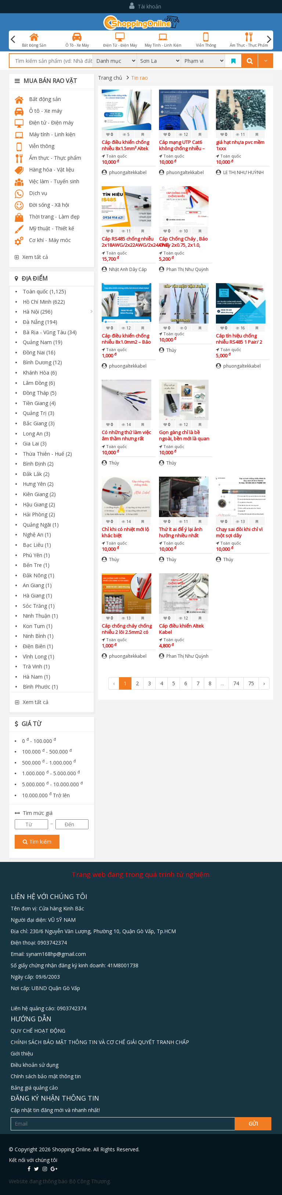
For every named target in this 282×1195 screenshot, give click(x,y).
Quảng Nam (42, 342)
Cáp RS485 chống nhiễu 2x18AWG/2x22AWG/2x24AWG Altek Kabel (135, 242)
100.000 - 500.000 (47, 751)
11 (240, 134)
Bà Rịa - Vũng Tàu (50, 332)
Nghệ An (37, 534)
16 (240, 328)
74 (236, 683)
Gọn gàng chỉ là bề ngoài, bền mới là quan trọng (184, 435)
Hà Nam (36, 676)
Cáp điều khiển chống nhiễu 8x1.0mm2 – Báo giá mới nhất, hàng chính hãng (126, 339)
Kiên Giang (39, 494)
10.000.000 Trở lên (46, 795)
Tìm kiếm (37, 841)
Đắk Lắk (36, 473)
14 (126, 424)
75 (251, 683)
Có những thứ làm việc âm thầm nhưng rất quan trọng (126, 435)
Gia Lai (35, 443)
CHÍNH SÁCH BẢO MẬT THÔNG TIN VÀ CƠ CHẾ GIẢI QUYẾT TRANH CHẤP (100, 1042)
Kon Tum (38, 625)
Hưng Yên (38, 483)
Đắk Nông (38, 575)
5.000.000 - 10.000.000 (52, 784)
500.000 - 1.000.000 (49, 762)
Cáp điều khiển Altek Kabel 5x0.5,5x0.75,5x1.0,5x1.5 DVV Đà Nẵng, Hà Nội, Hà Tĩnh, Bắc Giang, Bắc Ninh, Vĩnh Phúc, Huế (184, 629)
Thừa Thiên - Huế (47, 453)
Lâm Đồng (39, 382)
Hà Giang (37, 595)
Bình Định (38, 463)
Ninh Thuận (40, 615)
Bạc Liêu (37, 544)
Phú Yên (36, 555)
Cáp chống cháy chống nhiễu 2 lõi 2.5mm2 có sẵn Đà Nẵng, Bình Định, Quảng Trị (128, 629)
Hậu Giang (39, 504)
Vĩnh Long (38, 656)
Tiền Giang (39, 403)
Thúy (167, 350)
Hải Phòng (39, 514)
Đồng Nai (39, 352)
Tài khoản (145, 6)
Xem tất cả (31, 256)
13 (240, 521)
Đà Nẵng (40, 321)
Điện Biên (38, 646)
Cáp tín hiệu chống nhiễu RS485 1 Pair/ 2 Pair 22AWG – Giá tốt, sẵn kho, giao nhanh (239, 339)
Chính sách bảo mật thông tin (46, 1076)
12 (183, 134)
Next (269, 39)
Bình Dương (42, 362)
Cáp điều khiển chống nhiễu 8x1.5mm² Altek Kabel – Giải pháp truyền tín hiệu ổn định (126, 145)
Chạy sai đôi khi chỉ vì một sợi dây (239, 532)
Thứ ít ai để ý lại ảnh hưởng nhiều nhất (180, 532)
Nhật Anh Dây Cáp (124, 269)
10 (183, 231)
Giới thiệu (22, 1053)
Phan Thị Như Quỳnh (184, 269)
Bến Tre (36, 565)
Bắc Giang (39, 423)
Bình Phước (40, 686)
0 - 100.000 (39, 740)
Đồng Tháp (40, 392)
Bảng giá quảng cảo (34, 1087)
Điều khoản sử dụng (34, 1064)
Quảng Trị (38, 412)
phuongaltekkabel (124, 172)
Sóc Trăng (39, 605)
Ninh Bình (38, 635)
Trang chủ (110, 77)
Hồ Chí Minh (44, 301)
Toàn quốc (44, 291)
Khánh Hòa (40, 372)
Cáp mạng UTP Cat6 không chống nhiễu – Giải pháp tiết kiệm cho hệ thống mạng (184, 145)
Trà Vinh (36, 666)
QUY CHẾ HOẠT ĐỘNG (38, 1030)
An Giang (37, 585)
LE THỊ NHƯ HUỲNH (240, 172)
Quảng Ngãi (41, 524)
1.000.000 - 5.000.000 (51, 773)
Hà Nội (38, 311)
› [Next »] (264, 683)
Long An (36, 433)
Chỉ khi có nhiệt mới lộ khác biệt (125, 532)
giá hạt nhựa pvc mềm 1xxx (240, 145)
